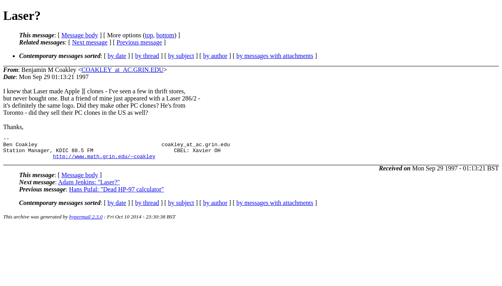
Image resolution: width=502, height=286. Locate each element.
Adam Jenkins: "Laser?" (89, 187)
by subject (181, 55)
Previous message (139, 42)
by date (116, 55)
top (149, 35)
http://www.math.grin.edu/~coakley (104, 160)
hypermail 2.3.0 (86, 221)
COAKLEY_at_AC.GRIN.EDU (123, 69)
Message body (79, 35)
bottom (165, 35)
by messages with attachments (274, 55)
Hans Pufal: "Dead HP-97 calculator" (116, 194)
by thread (147, 55)
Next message (89, 42)
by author (215, 55)
